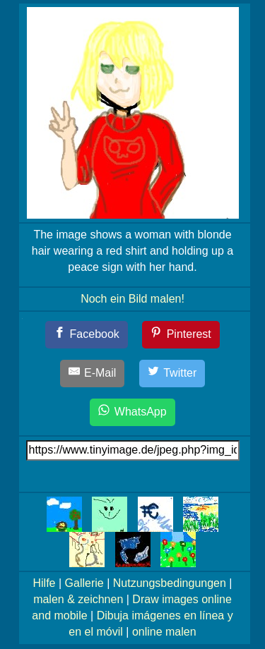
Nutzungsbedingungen (169, 583)
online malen (164, 632)
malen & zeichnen (78, 599)
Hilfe (44, 583)
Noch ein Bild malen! (132, 299)
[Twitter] (172, 373)
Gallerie (84, 583)
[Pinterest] (181, 334)
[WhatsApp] (132, 412)
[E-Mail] (92, 373)
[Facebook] (86, 334)
